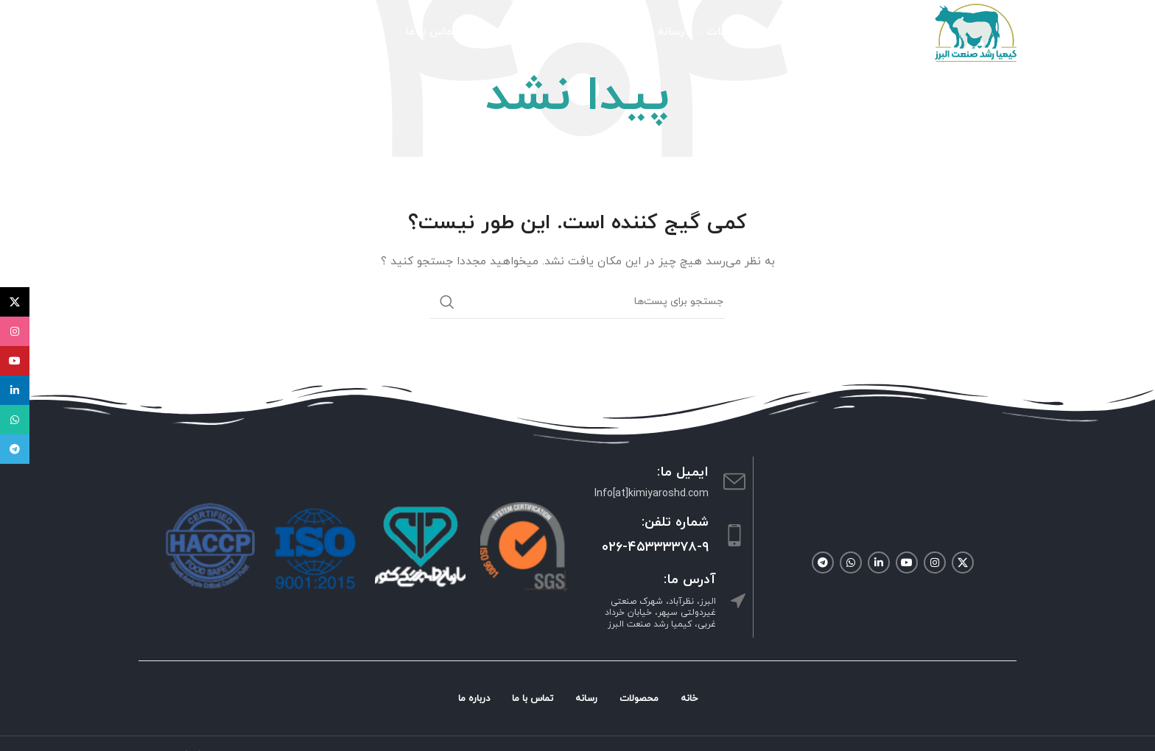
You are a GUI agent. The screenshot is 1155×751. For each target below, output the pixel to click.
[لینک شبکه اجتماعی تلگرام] (823, 562)
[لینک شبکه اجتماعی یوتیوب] (907, 562)
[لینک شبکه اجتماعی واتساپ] (851, 562)
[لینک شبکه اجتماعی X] (963, 562)
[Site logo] (975, 32)
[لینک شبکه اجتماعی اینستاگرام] (935, 562)
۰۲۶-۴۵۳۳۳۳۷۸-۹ (655, 547)
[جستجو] (245, 33)
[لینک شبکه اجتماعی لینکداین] (879, 562)
